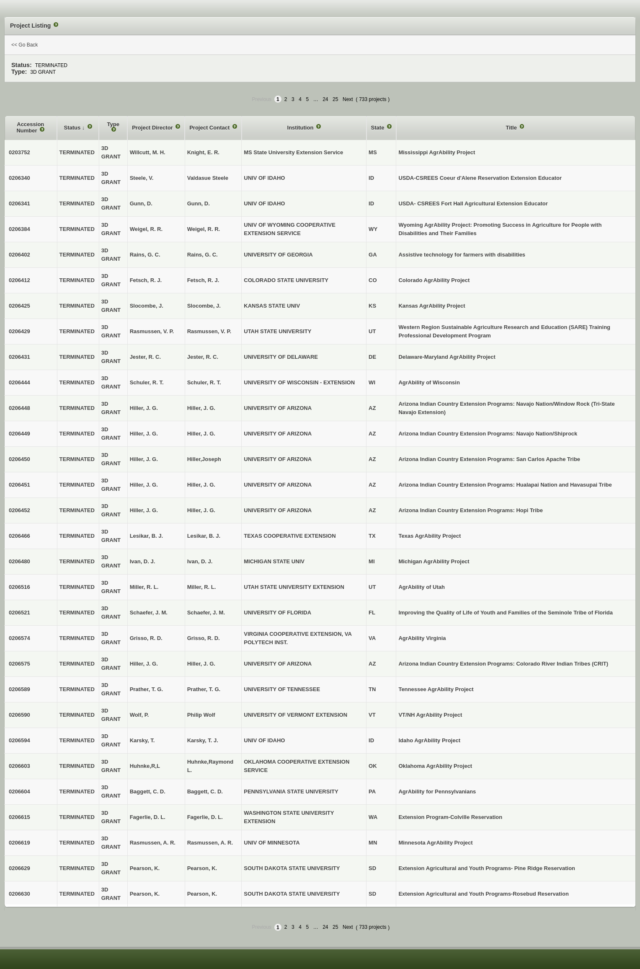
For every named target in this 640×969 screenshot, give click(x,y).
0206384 (19, 229)
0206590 (19, 715)
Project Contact (210, 127)
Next (348, 99)
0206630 (19, 894)
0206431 (19, 357)
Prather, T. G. (203, 689)
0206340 (19, 178)
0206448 (19, 408)
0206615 (19, 817)
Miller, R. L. (201, 587)
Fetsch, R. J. (203, 280)
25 (335, 99)
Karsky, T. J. (202, 740)
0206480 (19, 561)
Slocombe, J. (204, 306)
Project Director (153, 127)
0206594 (19, 740)
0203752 (19, 152)
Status (73, 127)
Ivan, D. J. (200, 561)
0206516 (19, 587)
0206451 (19, 485)
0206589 (19, 689)
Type (113, 124)
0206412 (19, 280)
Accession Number (30, 127)
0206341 (19, 203)
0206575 (19, 664)
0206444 (19, 382)
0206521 (19, 612)
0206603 (19, 766)
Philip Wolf (201, 715)
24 (325, 99)
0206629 (19, 868)
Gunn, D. (198, 203)
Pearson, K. (202, 868)
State (378, 127)
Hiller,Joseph (204, 459)
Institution (301, 127)
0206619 (19, 842)
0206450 (19, 459)
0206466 (19, 536)
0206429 (19, 331)
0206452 (19, 510)
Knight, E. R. (203, 152)
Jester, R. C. (202, 357)
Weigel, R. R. (203, 229)
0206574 (19, 638)
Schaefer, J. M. (206, 612)
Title (512, 127)
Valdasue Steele (207, 178)
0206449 (19, 433)
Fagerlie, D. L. (205, 817)
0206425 (19, 306)
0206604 (19, 791)
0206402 (19, 254)
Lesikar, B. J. (204, 536)
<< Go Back (24, 45)
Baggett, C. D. (205, 791)
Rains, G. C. (202, 254)
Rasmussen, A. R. (210, 842)
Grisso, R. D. (203, 638)
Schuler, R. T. (204, 382)
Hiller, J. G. (201, 408)
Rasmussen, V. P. (209, 331)
